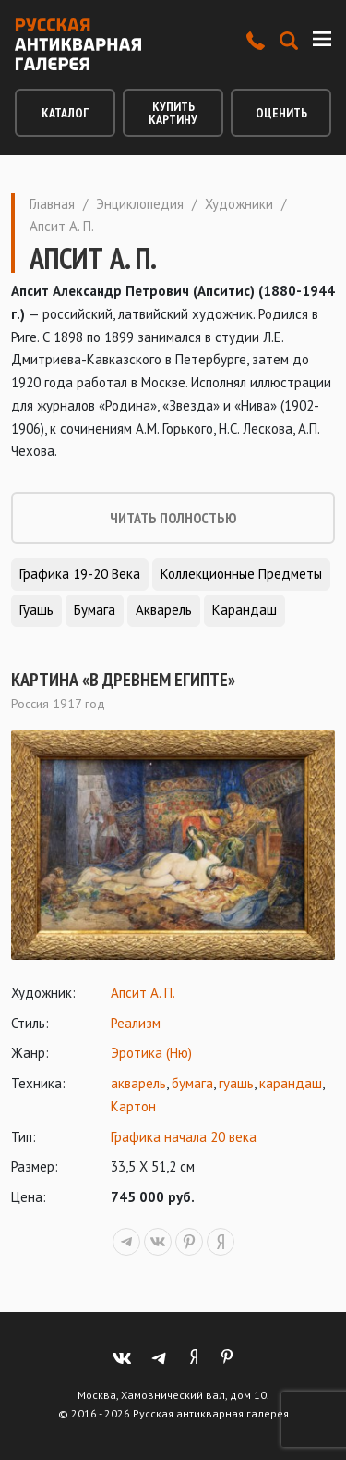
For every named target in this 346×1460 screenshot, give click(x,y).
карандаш (290, 1083)
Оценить (281, 112)
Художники (239, 204)
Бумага (94, 610)
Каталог (65, 112)
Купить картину (173, 113)
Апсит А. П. (143, 992)
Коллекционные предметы (241, 574)
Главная (52, 204)
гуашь (236, 1083)
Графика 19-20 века (79, 574)
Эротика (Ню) (151, 1052)
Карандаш (244, 610)
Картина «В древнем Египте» (123, 680)
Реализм (136, 1023)
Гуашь (36, 610)
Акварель (164, 610)
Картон (133, 1106)
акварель (138, 1083)
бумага (192, 1083)
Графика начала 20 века (184, 1137)
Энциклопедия (140, 204)
